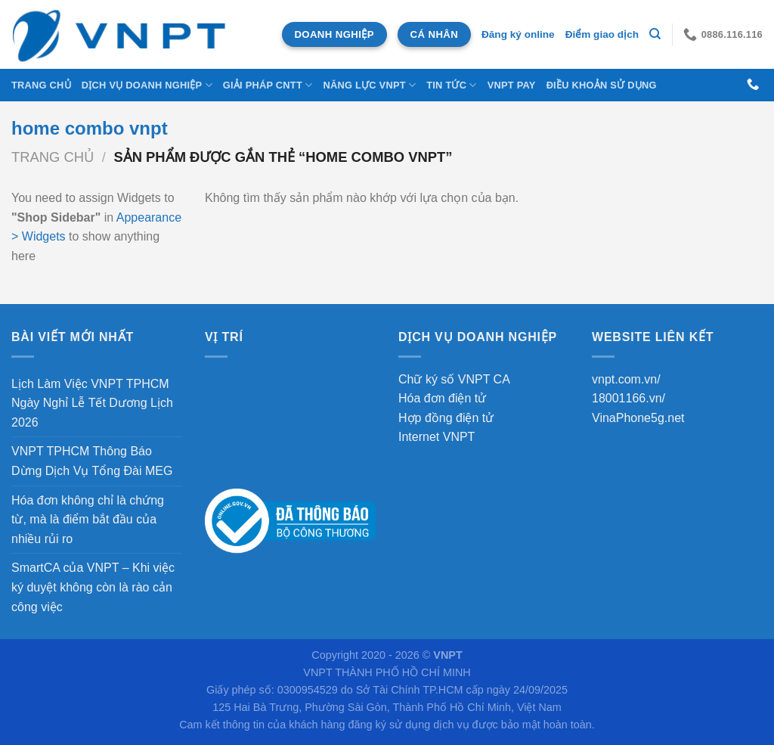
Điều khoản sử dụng (601, 85)
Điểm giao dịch (602, 34)
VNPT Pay (512, 85)
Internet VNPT (436, 436)
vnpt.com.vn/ (626, 379)
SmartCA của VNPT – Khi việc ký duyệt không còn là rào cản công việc (93, 587)
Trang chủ (41, 85)
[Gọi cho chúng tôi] (753, 85)
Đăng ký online (518, 34)
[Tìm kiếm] (655, 34)
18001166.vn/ (628, 398)
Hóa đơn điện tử (442, 398)
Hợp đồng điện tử (446, 417)
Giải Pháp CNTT (268, 85)
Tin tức (451, 85)
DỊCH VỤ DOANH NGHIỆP (147, 85)
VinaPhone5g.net (638, 417)
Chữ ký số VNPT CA (454, 379)
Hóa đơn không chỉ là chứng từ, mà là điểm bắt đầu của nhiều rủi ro (87, 519)
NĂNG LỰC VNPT (369, 85)
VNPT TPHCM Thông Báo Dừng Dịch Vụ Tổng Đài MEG (91, 461)
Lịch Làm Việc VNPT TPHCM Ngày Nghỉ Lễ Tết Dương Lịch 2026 (92, 403)
